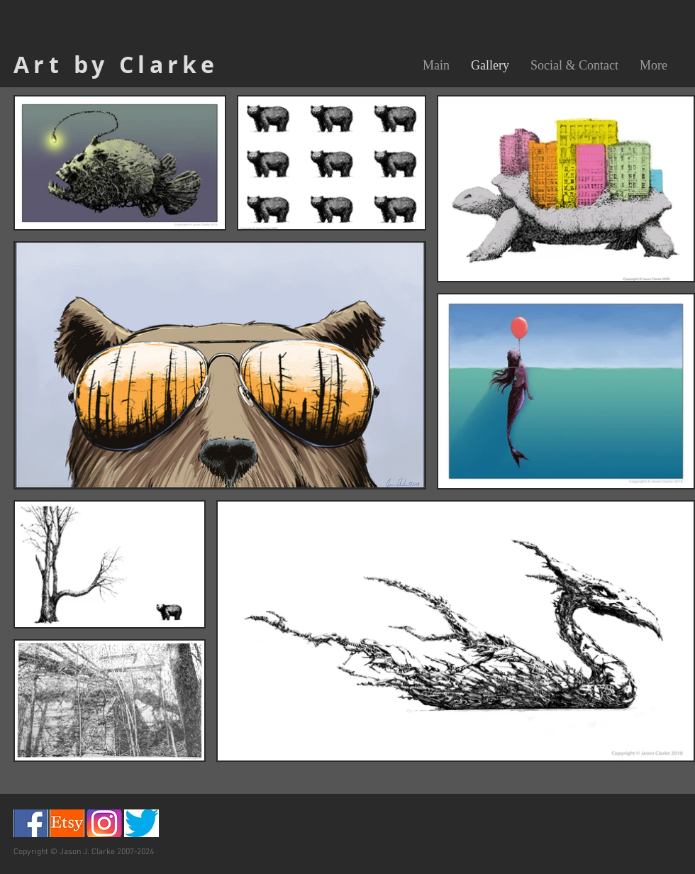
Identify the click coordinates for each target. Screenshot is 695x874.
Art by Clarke (115, 64)
